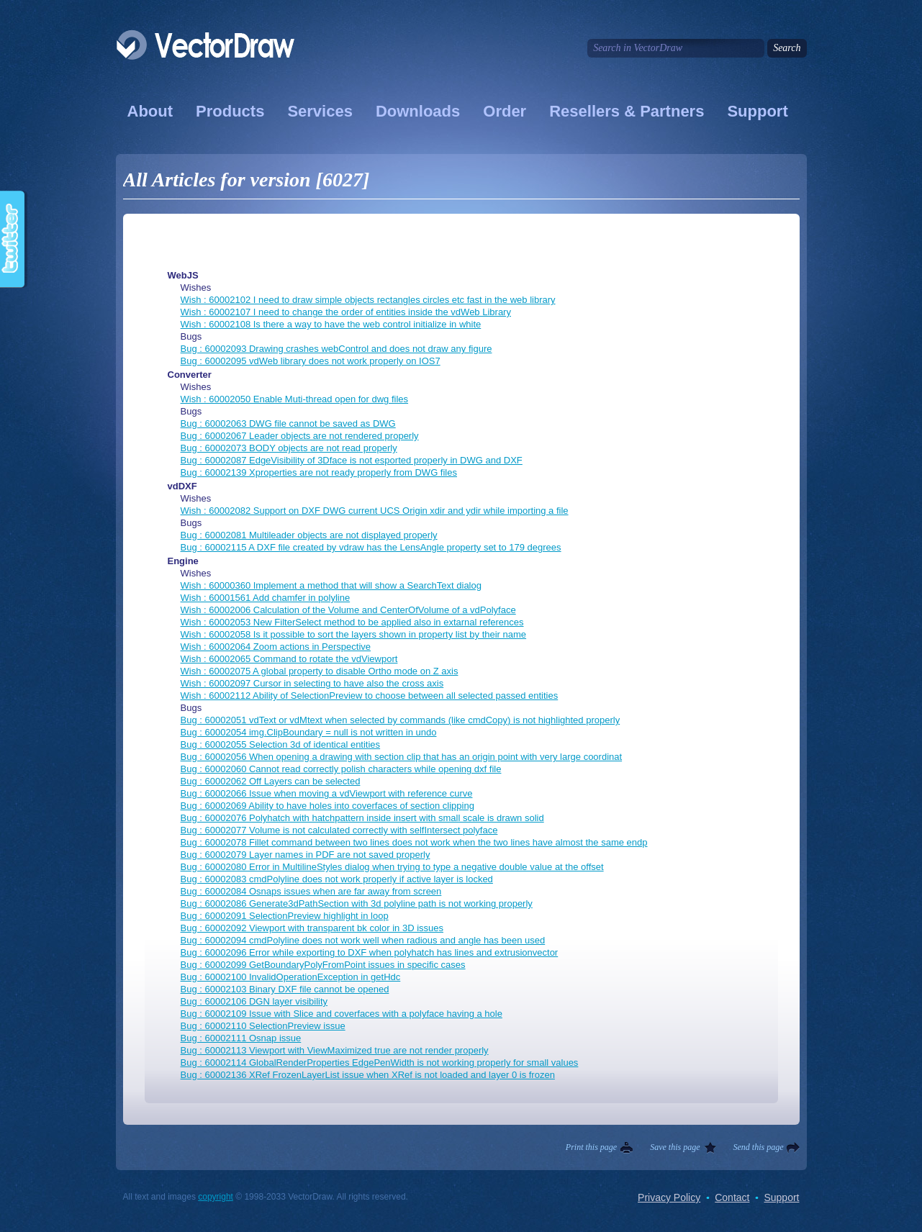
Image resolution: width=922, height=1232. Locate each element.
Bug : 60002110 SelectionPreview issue (263, 1025)
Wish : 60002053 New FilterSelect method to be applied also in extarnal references (352, 622)
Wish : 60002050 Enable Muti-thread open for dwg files (295, 399)
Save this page (675, 1147)
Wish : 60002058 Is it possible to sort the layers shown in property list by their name (354, 634)
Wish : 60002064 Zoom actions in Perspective (276, 646)
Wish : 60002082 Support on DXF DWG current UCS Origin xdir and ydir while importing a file (375, 510)
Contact (732, 1197)
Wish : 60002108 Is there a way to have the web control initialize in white (331, 324)
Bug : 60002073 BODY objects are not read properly (289, 448)
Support (757, 111)
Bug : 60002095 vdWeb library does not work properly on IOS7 (310, 360)
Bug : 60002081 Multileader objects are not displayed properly (309, 535)
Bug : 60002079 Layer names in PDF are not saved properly (305, 854)
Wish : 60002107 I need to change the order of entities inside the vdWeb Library (346, 312)
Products (230, 111)
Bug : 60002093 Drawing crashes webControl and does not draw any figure (336, 348)
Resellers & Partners (626, 111)
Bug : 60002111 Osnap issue (241, 1038)
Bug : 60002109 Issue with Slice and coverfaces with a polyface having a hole (341, 1013)
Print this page (591, 1147)
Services (320, 111)
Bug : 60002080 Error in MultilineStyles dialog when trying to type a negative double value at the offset (392, 866)
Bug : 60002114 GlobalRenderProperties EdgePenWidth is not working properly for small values (380, 1062)
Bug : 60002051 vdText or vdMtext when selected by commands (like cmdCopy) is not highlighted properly (400, 720)
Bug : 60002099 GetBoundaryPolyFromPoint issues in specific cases (323, 964)
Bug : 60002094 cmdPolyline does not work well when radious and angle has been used (363, 940)
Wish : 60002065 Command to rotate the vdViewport (289, 658)
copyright (215, 1197)
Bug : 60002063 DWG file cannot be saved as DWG (288, 423)
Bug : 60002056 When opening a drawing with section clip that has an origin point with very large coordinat (402, 756)
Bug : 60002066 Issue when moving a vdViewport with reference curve (327, 793)
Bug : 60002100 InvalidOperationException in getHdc (291, 976)
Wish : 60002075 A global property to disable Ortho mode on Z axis (319, 671)
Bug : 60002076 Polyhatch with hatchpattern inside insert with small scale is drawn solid (362, 817)
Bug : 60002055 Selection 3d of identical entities (281, 744)
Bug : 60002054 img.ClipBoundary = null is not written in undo (309, 732)
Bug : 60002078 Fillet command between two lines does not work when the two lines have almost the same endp (414, 842)
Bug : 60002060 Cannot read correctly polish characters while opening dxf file (341, 769)
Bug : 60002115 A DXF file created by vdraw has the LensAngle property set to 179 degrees (371, 547)
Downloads (418, 111)
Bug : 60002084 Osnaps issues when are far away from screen (311, 891)
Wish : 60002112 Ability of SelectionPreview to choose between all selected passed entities (370, 695)
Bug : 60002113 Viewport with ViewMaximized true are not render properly (335, 1050)
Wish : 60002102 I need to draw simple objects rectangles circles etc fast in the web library (368, 299)
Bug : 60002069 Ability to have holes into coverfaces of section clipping (327, 805)
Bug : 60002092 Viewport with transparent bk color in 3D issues (312, 928)
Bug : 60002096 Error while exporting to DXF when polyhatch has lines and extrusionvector (370, 952)
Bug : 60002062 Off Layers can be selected (271, 781)
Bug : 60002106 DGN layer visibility (254, 1001)
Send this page (758, 1147)
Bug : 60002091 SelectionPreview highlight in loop (285, 915)
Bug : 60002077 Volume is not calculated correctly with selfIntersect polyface (339, 830)
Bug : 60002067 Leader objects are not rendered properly (300, 435)
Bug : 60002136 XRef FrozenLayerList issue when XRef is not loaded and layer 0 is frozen (368, 1074)
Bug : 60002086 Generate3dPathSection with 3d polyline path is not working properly (357, 903)
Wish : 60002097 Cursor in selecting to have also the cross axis (312, 683)
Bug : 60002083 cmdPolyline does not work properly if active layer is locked (337, 879)
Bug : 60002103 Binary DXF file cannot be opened (285, 989)
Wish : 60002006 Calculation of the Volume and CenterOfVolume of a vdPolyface (348, 609)
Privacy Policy (669, 1197)
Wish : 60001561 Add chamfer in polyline (266, 597)
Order (504, 111)
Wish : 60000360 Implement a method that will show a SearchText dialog (331, 585)
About (150, 111)
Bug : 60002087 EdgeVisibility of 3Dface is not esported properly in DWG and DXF (352, 460)
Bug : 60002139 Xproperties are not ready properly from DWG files (319, 472)
